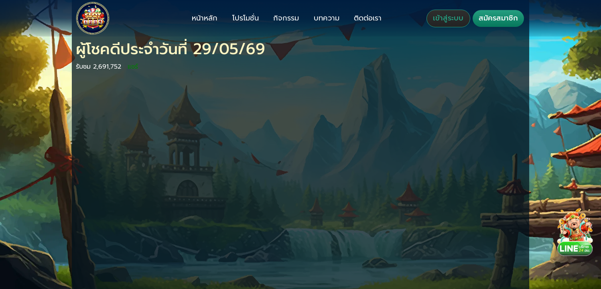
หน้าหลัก (204, 18)
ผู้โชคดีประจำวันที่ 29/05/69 (170, 49)
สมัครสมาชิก (498, 18)
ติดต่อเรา (368, 18)
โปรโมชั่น (245, 18)
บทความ (326, 18)
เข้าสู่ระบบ (448, 18)
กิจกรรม (286, 18)
